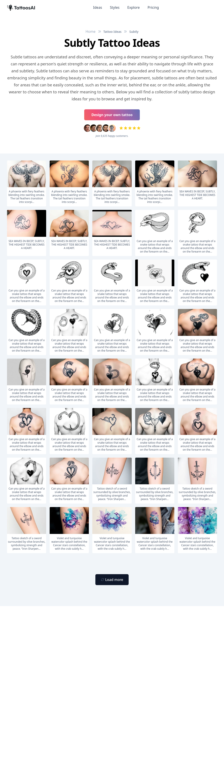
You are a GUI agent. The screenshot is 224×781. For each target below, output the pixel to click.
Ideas (97, 7)
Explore (133, 7)
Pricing (153, 7)
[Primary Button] (112, 579)
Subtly (133, 32)
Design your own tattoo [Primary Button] (112, 114)
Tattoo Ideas (112, 32)
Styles (115, 7)
